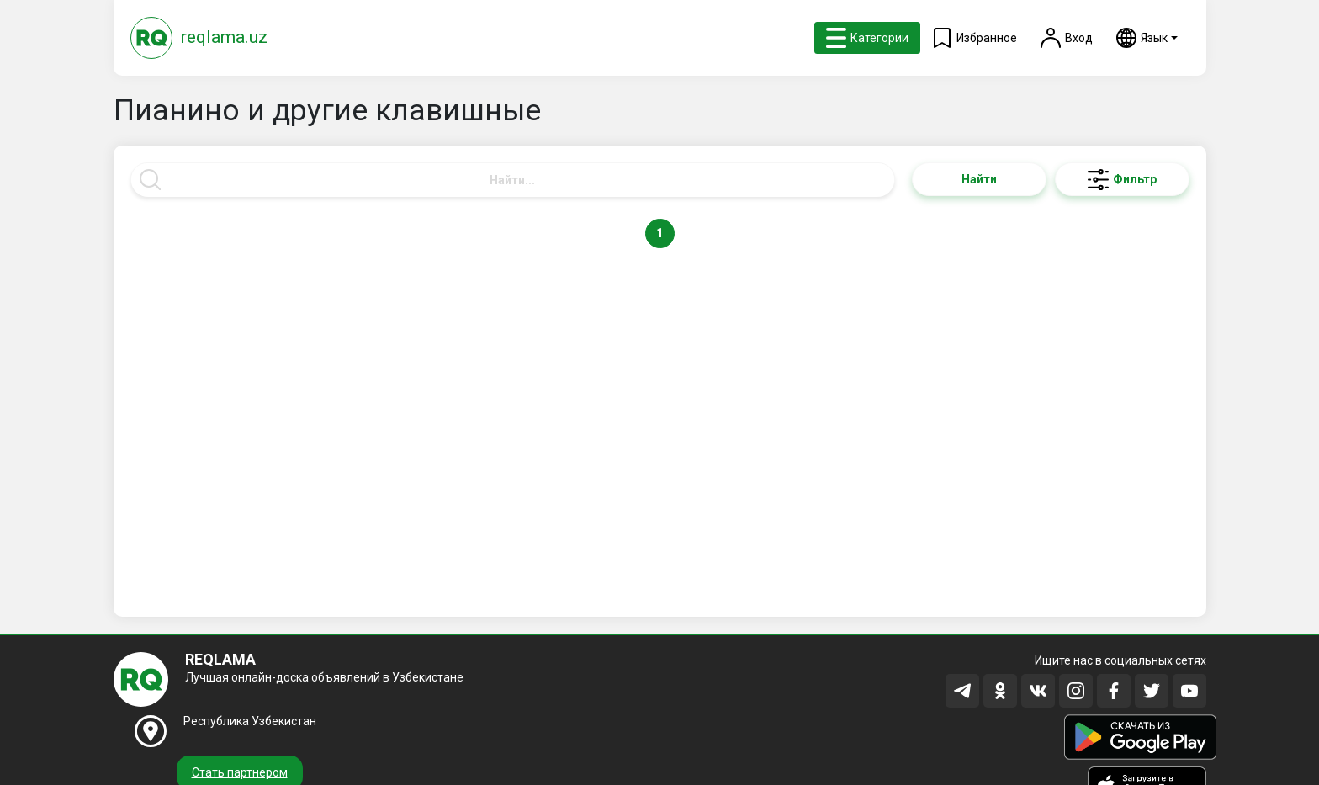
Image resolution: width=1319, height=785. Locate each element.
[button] (1146, 38)
